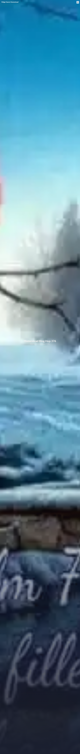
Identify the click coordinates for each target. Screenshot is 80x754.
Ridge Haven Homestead (10, 2)
